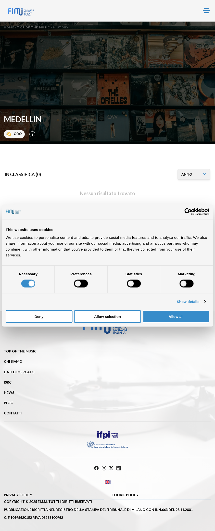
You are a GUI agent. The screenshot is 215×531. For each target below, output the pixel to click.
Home (9, 27)
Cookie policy (125, 495)
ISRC (8, 382)
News (9, 392)
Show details (188, 302)
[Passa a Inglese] (107, 482)
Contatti (13, 413)
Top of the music (33, 27)
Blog (8, 403)
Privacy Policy (18, 495)
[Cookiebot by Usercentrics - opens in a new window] (187, 212)
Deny (39, 316)
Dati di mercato (19, 372)
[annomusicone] (193, 174)
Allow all (176, 316)
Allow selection (107, 316)
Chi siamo (13, 361)
